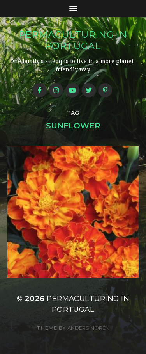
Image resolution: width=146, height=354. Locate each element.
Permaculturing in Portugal (73, 40)
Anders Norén (88, 328)
